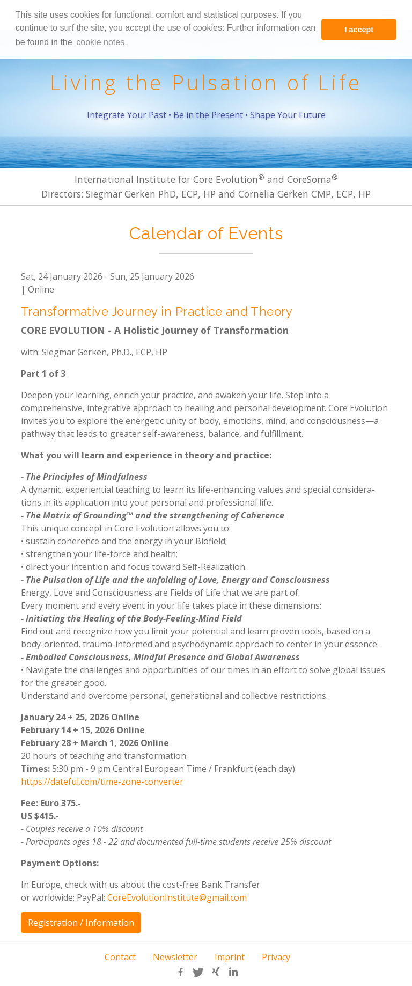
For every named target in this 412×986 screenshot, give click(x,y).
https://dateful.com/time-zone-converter (102, 781)
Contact (120, 957)
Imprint (230, 957)
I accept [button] (358, 29)
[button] (179, 972)
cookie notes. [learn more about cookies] (101, 42)
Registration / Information (81, 923)
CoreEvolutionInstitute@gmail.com (177, 897)
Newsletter (175, 957)
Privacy (276, 957)
